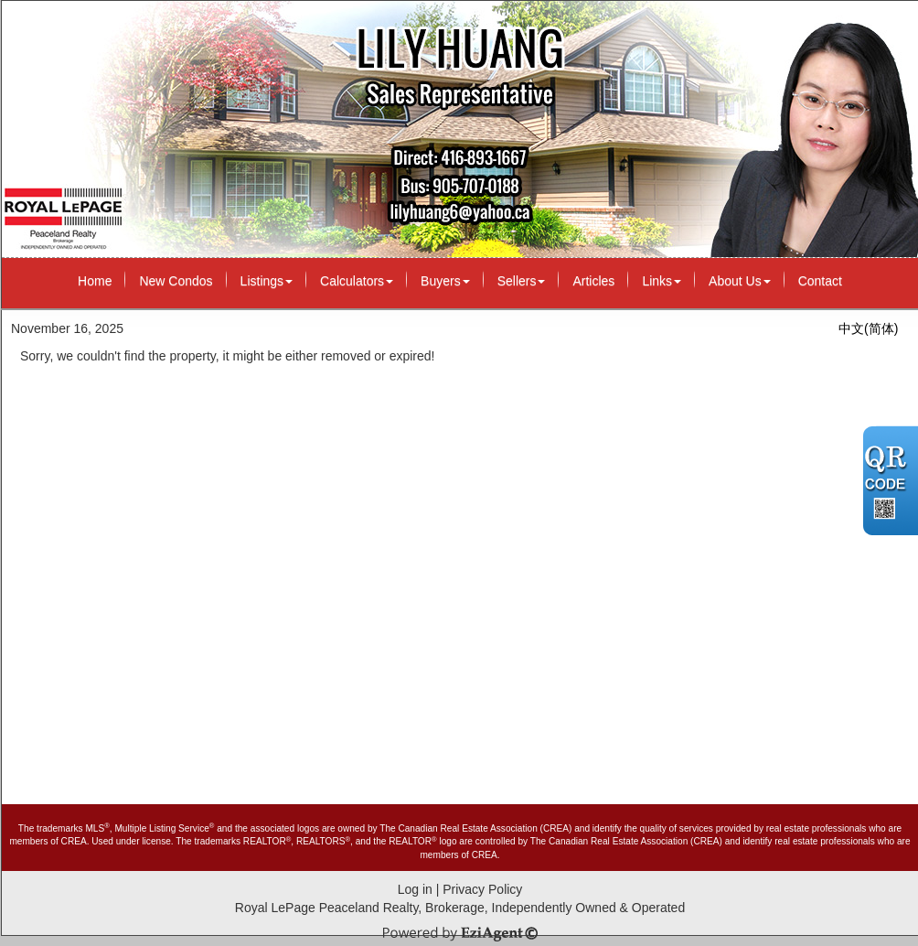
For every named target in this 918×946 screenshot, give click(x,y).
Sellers (521, 281)
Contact (820, 281)
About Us (740, 281)
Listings (266, 281)
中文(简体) (868, 328)
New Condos (175, 281)
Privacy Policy (482, 889)
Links (661, 281)
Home (95, 281)
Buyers (445, 281)
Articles (593, 281)
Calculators (356, 281)
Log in (415, 889)
